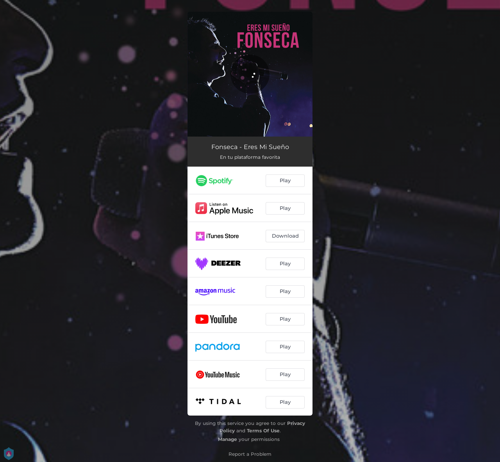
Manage (227, 439)
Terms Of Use (263, 431)
